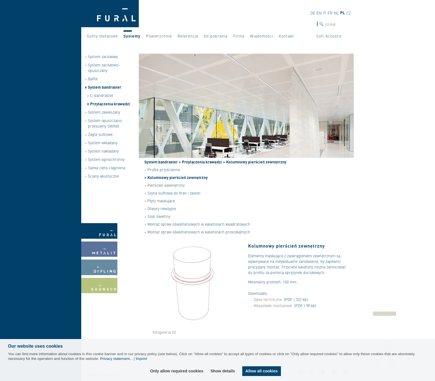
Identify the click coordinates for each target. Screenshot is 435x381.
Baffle (93, 78)
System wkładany (102, 142)
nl (336, 13)
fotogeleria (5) (164, 332)
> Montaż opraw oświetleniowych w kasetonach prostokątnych (197, 232)
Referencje (187, 36)
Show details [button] (223, 371)
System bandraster (104, 87)
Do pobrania (216, 36)
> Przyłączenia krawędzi (200, 162)
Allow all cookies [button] (261, 371)
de (312, 13)
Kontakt (286, 36)
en (319, 13)
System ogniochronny (106, 159)
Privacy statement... (116, 359)
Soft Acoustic (329, 36)
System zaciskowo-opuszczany (104, 67)
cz (348, 13)
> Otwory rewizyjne (160, 208)
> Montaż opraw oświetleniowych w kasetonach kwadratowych (197, 224)
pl (342, 12)
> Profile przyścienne (162, 169)
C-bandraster (101, 95)
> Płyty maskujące (159, 200)
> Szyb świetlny (157, 216)
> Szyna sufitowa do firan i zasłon (172, 193)
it (324, 13)
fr (330, 13)
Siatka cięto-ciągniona (106, 167)
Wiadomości (261, 36)
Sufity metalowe (102, 36)
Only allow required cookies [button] (176, 371)
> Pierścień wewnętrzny (164, 185)
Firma (238, 36)
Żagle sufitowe (100, 134)
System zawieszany (104, 112)
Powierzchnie (159, 36)
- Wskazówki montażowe (271, 305)
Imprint (141, 359)
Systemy (131, 36)
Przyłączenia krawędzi (110, 103)
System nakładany (103, 151)
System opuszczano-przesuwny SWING (105, 123)
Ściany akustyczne (103, 176)
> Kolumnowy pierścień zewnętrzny (254, 162)
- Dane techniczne (266, 299)
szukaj (311, 24)
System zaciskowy (103, 56)
